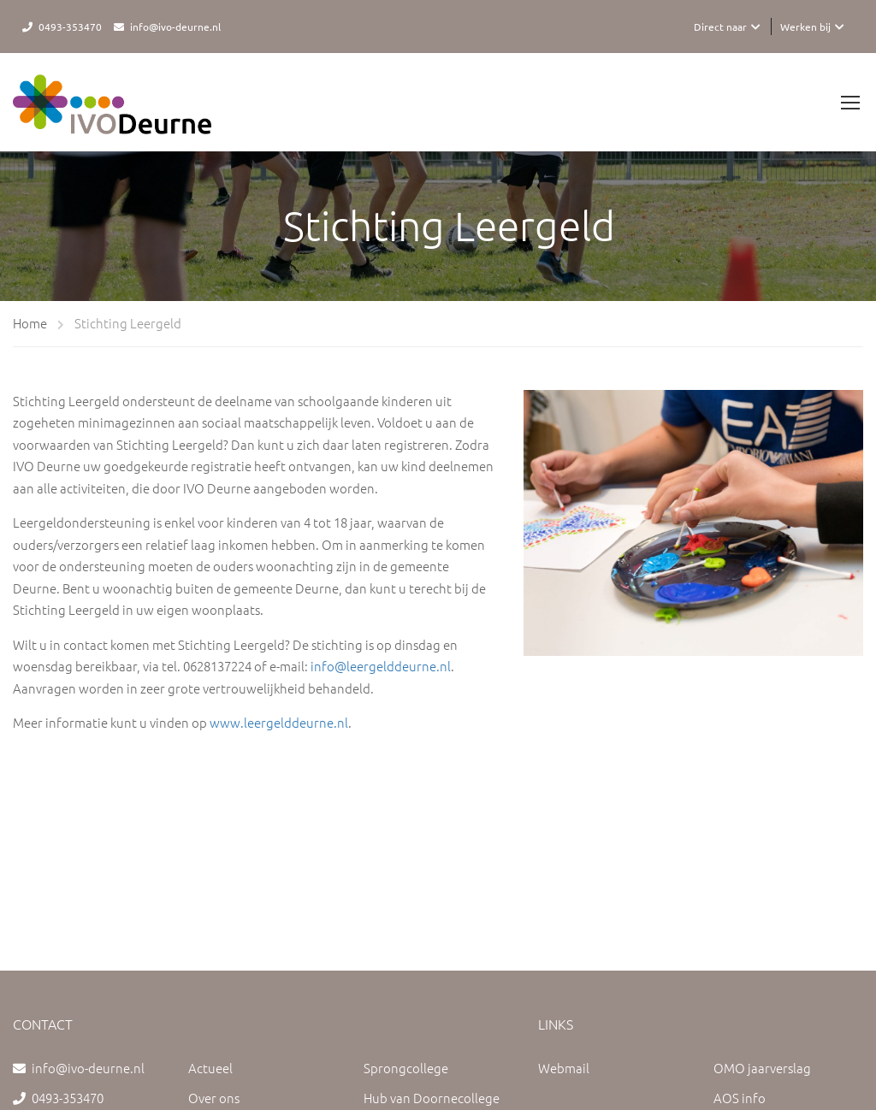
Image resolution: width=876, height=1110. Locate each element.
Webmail (563, 1068)
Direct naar (720, 26)
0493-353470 (70, 26)
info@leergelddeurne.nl (381, 666)
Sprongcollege (406, 1068)
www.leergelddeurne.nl (279, 722)
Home (30, 323)
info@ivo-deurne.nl (175, 26)
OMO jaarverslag (762, 1068)
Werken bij (805, 26)
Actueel (210, 1068)
